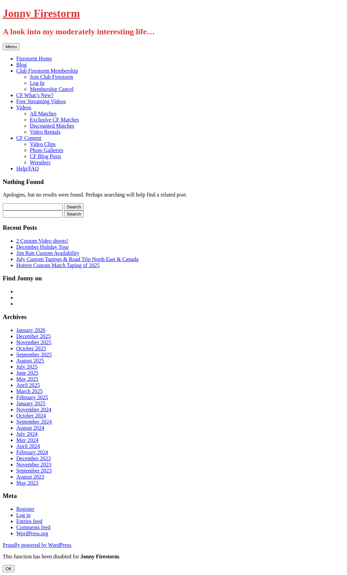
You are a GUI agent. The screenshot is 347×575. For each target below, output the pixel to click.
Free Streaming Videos (41, 101)
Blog (21, 65)
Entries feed (29, 521)
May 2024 (27, 440)
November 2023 (34, 464)
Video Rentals (45, 132)
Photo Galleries (46, 150)
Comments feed (33, 527)
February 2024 (32, 452)
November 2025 (34, 342)
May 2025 (27, 379)
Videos (23, 107)
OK (8, 568)
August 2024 (30, 428)
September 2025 (34, 354)
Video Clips (43, 144)
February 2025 (32, 397)
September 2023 (34, 471)
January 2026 (30, 330)
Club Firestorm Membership (47, 71)
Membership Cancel (52, 89)
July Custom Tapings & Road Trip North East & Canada (77, 259)
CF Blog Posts (45, 156)
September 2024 (34, 422)
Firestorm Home (34, 58)
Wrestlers (40, 162)
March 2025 (29, 391)
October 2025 (31, 348)
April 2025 (28, 385)
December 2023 (33, 458)
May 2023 (27, 483)
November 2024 (34, 409)
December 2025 (33, 336)
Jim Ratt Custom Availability (47, 253)
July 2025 (27, 367)
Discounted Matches (52, 126)
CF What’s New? (35, 95)
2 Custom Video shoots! (42, 241)
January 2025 (30, 403)
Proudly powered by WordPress (37, 545)
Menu (11, 46)
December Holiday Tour (42, 247)
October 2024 (31, 416)
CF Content (28, 138)
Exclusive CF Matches (54, 120)
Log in (23, 515)
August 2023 (30, 477)
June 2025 (27, 373)
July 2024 (27, 434)
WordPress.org (32, 533)
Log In (37, 83)
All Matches (43, 113)
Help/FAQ (27, 168)
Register (25, 509)
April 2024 (28, 446)
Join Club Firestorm (51, 77)
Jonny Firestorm (41, 13)
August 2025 (30, 361)
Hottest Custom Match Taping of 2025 (58, 265)
